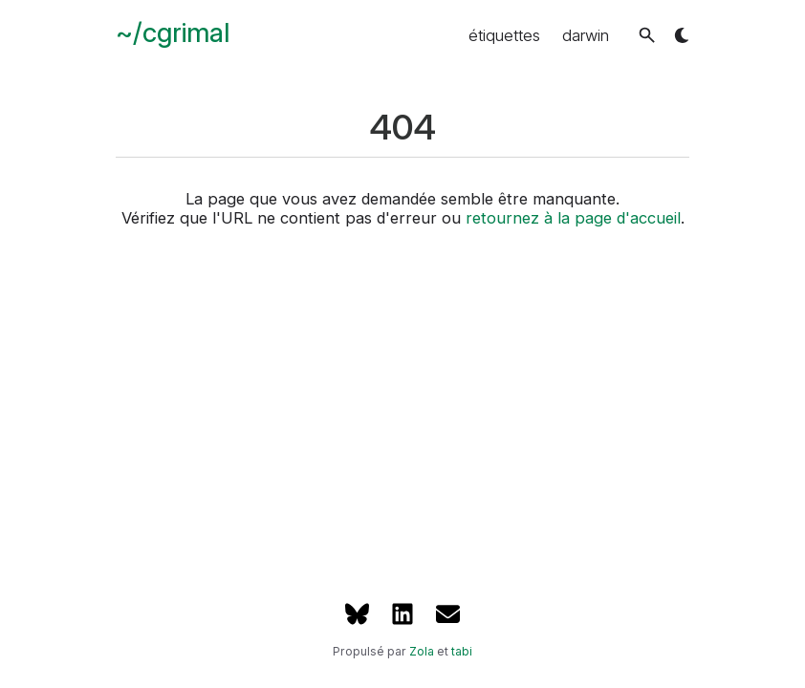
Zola (421, 651)
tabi (461, 651)
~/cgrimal (172, 32)
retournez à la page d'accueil (573, 217)
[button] (647, 35)
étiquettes (504, 35)
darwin (585, 35)
